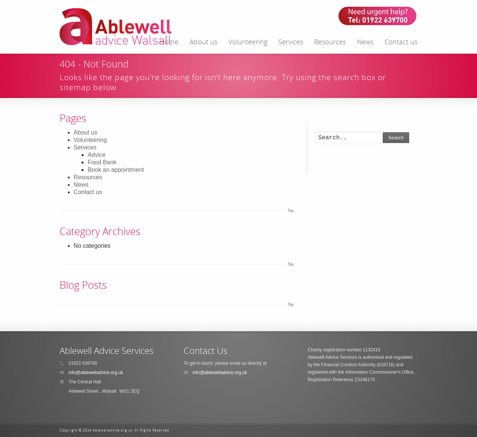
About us (203, 41)
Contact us (401, 41)
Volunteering (247, 41)
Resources (330, 41)
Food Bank (102, 162)
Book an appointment (116, 170)
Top (291, 211)
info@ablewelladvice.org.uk (96, 372)
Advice (96, 155)
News (365, 41)
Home (169, 41)
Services (290, 41)
